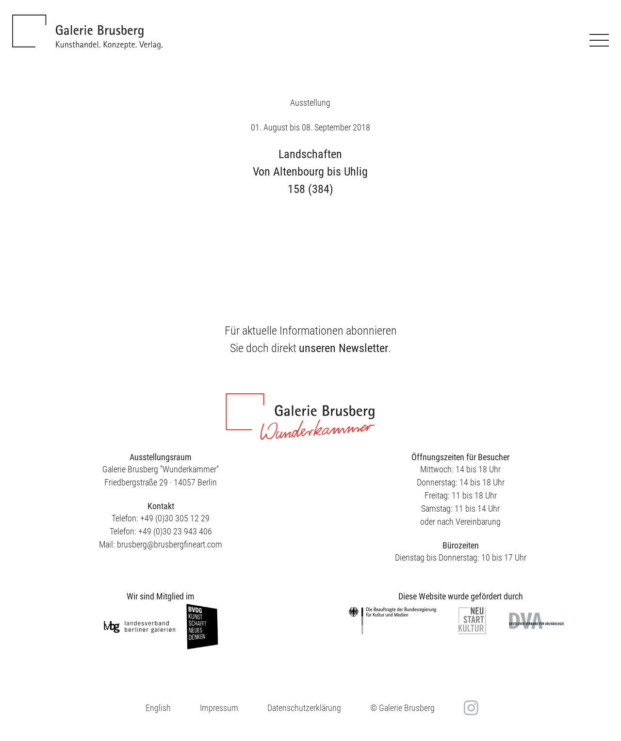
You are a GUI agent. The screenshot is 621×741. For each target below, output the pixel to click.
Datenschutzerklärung (304, 708)
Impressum (219, 708)
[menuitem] (158, 707)
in (470, 707)
